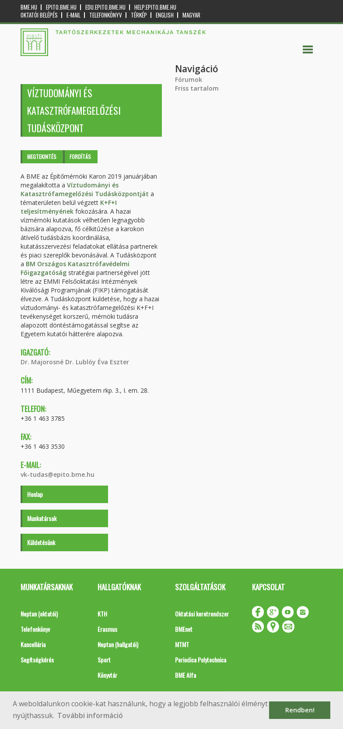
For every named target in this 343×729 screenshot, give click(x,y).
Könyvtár (107, 675)
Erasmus (107, 629)
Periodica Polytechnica (200, 659)
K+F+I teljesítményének (69, 206)
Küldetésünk (41, 542)
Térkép (139, 15)
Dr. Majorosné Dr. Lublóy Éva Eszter (75, 362)
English (165, 15)
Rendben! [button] (300, 710)
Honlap (35, 494)
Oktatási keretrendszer (202, 613)
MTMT (182, 644)
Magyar (191, 15)
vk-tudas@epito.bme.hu (57, 474)
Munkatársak (41, 518)
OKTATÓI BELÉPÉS (39, 15)
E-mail (73, 15)
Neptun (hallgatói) (118, 644)
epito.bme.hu (61, 7)
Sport (104, 659)
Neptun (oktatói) (39, 613)
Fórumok (188, 79)
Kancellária (33, 644)
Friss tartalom (197, 88)
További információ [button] (90, 715)
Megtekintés (41, 156)
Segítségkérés (37, 659)
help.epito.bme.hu (155, 7)
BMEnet (183, 629)
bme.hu (29, 7)
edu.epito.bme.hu (105, 7)
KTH (102, 613)
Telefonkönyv (105, 15)
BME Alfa (185, 675)
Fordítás (80, 156)
